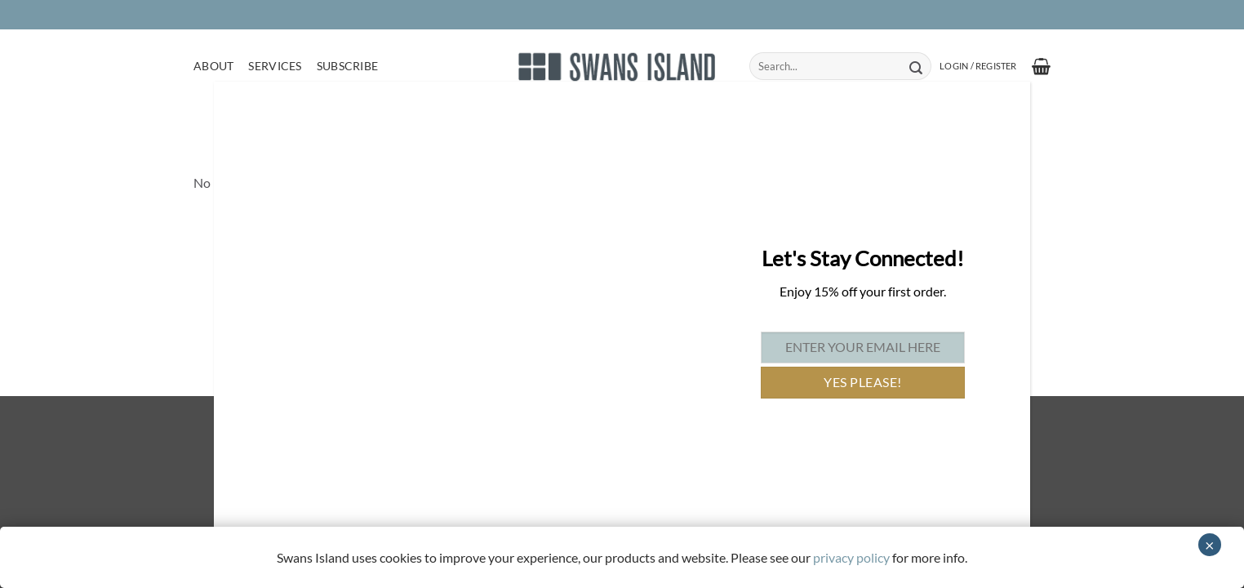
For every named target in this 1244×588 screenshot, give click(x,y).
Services (274, 66)
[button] (978, 66)
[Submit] (915, 66)
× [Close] (1210, 545)
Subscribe (348, 66)
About (213, 66)
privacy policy (851, 557)
